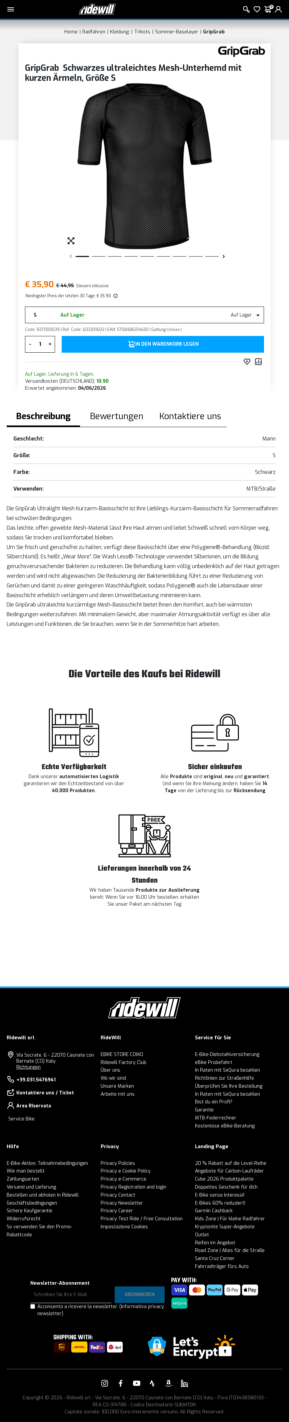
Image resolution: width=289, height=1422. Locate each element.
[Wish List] (257, 9)
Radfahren (93, 31)
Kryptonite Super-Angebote (225, 1227)
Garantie (204, 1110)
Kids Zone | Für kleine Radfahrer (230, 1219)
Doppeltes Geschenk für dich (226, 1187)
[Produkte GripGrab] (241, 51)
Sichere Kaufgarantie (29, 1211)
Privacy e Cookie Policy (126, 1171)
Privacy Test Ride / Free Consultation (142, 1219)
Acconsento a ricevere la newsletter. (100, 1310)
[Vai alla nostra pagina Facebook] (121, 1383)
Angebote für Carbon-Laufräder (229, 1171)
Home (71, 31)
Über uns (110, 1070)
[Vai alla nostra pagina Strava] (152, 1383)
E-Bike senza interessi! (219, 1195)
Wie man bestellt (26, 1171)
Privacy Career (117, 1211)
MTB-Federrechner (215, 1118)
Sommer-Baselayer (176, 31)
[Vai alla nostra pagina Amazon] (168, 1383)
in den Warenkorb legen (167, 344)
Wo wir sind (113, 1078)
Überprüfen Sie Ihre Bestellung (228, 1086)
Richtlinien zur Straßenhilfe (224, 1078)
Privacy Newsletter (122, 1203)
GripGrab (214, 31)
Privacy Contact (118, 1195)
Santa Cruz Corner (215, 1258)
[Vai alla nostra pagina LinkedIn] (184, 1383)
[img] (115, 296)
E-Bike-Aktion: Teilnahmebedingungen (47, 1163)
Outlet (202, 1235)
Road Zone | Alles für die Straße (230, 1250)
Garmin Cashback (214, 1211)
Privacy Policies (118, 1163)
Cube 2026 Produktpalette (224, 1179)
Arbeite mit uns (118, 1094)
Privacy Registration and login (133, 1187)
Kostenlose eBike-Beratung (225, 1126)
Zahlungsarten (23, 1179)
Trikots (142, 31)
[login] (278, 9)
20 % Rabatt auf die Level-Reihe (230, 1163)
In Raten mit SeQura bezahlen (227, 1070)
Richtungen (28, 1067)
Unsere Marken (117, 1086)
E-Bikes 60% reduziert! (220, 1203)
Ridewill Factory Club (123, 1062)
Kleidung (119, 31)
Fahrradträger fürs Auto (222, 1266)
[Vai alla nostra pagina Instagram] (105, 1383)
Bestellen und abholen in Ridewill (43, 1195)
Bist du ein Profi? (213, 1102)
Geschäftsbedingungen (32, 1203)
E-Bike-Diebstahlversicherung (227, 1054)
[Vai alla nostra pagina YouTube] (137, 1383)
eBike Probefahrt (213, 1062)
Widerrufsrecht (24, 1219)
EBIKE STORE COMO (122, 1054)
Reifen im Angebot (215, 1243)
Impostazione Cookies (124, 1227)
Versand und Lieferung (31, 1187)
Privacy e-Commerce (123, 1179)
